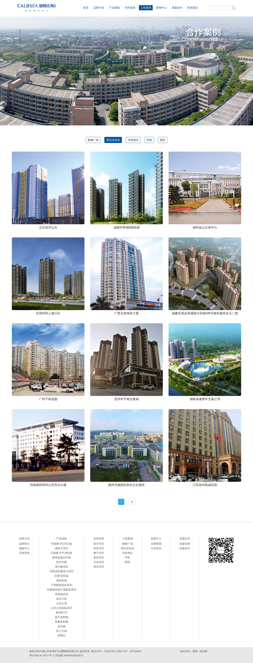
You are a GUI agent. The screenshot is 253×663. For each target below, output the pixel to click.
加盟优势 (184, 543)
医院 (162, 139)
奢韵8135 (61, 612)
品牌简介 (24, 543)
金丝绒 (62, 626)
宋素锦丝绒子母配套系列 (61, 589)
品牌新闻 (156, 543)
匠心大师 (61, 630)
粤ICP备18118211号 (40, 655)
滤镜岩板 (61, 580)
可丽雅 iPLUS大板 (61, 543)
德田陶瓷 (195, 659)
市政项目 (133, 139)
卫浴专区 (98, 562)
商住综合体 (113, 139)
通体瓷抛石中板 (61, 557)
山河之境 (61, 603)
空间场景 (130, 7)
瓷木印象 (61, 562)
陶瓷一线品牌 (200, 651)
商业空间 (98, 566)
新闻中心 (161, 7)
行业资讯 (156, 548)
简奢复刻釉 (61, 621)
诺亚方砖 (61, 598)
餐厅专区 (98, 552)
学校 (149, 139)
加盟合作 (177, 7)
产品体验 (114, 7)
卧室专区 (98, 548)
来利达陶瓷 (207, 659)
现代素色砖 (61, 566)
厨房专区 (98, 557)
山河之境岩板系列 (61, 607)
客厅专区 (98, 543)
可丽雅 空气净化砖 (61, 552)
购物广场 (93, 139)
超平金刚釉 (61, 617)
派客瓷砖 (185, 659)
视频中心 (24, 548)
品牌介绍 (98, 7)
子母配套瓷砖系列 (61, 585)
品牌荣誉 (24, 552)
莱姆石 (62, 635)
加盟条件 (184, 548)
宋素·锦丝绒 (61, 575)
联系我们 (192, 7)
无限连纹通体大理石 (61, 571)
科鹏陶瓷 (219, 659)
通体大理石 (61, 548)
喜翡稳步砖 (61, 594)
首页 (85, 7)
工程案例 (145, 7)
